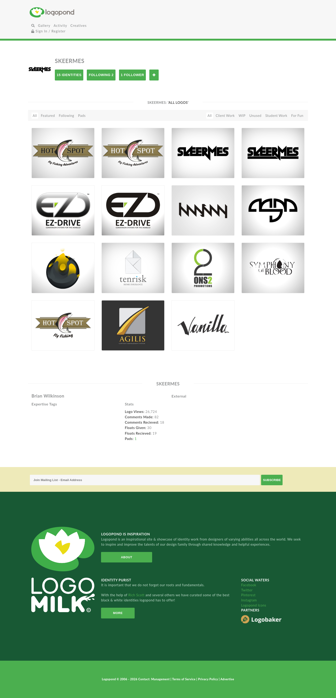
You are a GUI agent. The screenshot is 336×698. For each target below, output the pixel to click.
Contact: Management (154, 679)
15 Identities (69, 75)
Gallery (44, 26)
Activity (60, 26)
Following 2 (101, 75)
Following (66, 116)
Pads (82, 116)
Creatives (78, 26)
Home (76, 12)
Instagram (249, 600)
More (118, 613)
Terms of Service (184, 679)
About (126, 557)
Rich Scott (137, 595)
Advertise (227, 679)
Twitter (246, 590)
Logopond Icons (253, 605)
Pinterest (248, 595)
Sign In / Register (48, 31)
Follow (154, 75)
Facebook (248, 585)
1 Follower (132, 75)
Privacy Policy (208, 679)
